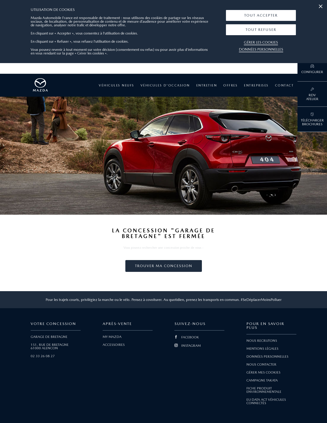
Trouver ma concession (163, 266)
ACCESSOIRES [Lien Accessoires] (114, 345)
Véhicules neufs (116, 85)
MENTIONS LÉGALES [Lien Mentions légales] (262, 349)
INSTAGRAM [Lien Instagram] (187, 346)
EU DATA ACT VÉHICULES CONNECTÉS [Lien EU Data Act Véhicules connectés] (266, 401)
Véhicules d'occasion (165, 85)
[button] (260, 15)
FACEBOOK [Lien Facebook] (186, 337)
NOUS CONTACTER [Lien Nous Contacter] (261, 364)
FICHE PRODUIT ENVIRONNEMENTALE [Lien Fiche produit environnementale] (263, 390)
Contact (284, 85)
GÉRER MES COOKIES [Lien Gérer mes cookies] (263, 372)
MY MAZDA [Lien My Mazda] (112, 337)
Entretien (206, 85)
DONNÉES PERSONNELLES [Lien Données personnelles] (267, 356)
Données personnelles (261, 49)
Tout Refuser (260, 29)
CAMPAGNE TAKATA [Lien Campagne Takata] (262, 380)
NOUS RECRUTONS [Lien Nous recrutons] (261, 341)
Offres (230, 85)
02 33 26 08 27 (43, 356)
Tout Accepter (261, 15)
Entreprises (256, 85)
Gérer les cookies (261, 42)
